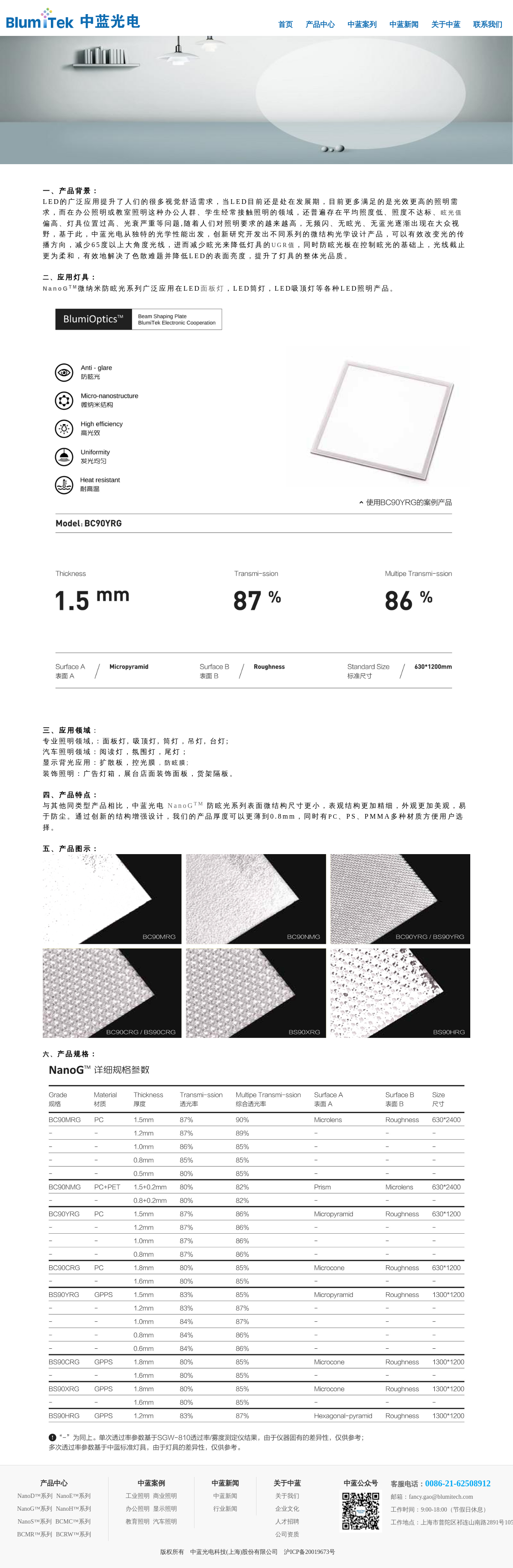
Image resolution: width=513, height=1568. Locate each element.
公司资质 (287, 1534)
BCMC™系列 (73, 1521)
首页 (285, 25)
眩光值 (452, 212)
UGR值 (283, 245)
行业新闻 (225, 1509)
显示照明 (165, 1509)
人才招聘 (287, 1521)
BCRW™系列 (73, 1534)
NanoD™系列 (35, 1496)
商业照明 (165, 1496)
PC (333, 816)
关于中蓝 (445, 25)
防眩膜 (175, 763)
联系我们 (487, 25)
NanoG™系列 (34, 1509)
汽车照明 (165, 1521)
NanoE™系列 (73, 1496)
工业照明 (138, 1496)
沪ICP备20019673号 (309, 1552)
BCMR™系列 (34, 1534)
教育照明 (138, 1521)
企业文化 (287, 1509)
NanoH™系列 (73, 1509)
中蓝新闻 (404, 25)
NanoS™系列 (35, 1521)
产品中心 (320, 25)
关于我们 (287, 1496)
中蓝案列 (362, 25)
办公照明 (138, 1509)
